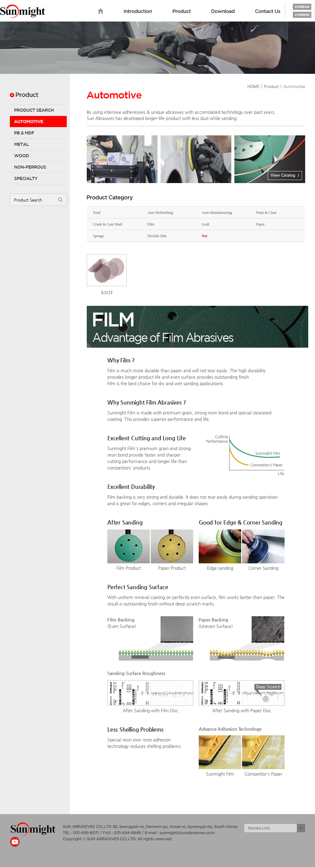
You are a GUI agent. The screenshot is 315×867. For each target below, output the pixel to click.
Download (223, 11)
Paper (260, 224)
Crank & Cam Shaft (107, 224)
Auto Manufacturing (217, 212)
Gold (205, 224)
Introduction (138, 11)
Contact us (268, 11)
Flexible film (156, 236)
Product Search (38, 110)
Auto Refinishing (160, 212)
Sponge (98, 236)
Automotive (38, 121)
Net (204, 236)
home (100, 11)
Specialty (38, 178)
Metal (38, 144)
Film (150, 224)
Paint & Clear (266, 212)
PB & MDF (38, 132)
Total (97, 212)
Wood (38, 155)
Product (182, 11)
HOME (253, 86)
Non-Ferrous (38, 167)
